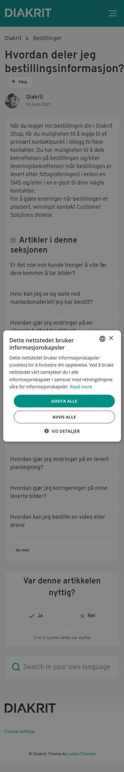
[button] (62, 431)
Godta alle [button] (64, 401)
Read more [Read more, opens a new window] (81, 386)
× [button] (110, 338)
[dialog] (62, 386)
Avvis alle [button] (64, 417)
